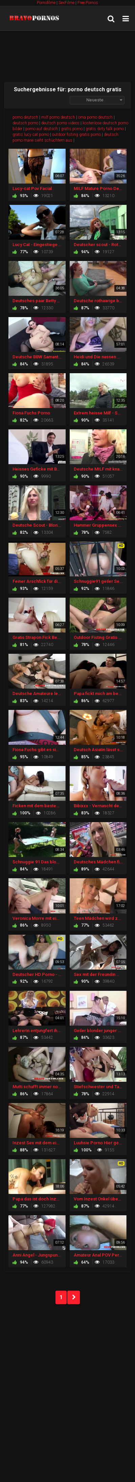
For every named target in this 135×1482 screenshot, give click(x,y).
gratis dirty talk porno (105, 128)
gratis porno (72, 128)
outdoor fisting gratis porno (76, 134)
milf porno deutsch (58, 117)
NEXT (73, 1297)
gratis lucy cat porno (31, 134)
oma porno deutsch (95, 117)
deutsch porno (25, 123)
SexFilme (66, 2)
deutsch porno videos (60, 123)
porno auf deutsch (41, 128)
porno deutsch (25, 117)
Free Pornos (87, 2)
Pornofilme (46, 2)
